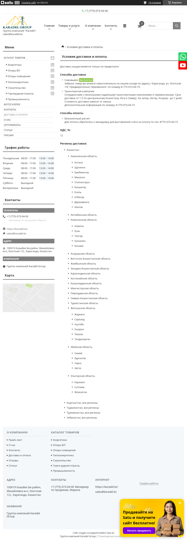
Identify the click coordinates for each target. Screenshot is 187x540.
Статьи (8, 130)
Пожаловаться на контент (112, 536)
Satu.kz (110, 532)
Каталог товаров (14, 57)
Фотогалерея (12, 104)
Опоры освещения (19, 76)
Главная (49, 25)
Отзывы (13, 460)
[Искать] (177, 25)
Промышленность (19, 99)
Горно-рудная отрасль (66, 465)
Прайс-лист (15, 440)
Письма (9, 135)
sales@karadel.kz (16, 233)
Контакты (111, 25)
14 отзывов (154, 2)
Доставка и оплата (16, 114)
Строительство (17, 87)
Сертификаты (12, 125)
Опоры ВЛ (14, 70)
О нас (7, 119)
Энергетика (15, 64)
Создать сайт (29, 2)
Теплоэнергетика (18, 82)
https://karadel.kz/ (17, 228)
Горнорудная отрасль (21, 93)
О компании (93, 25)
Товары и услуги (69, 25)
